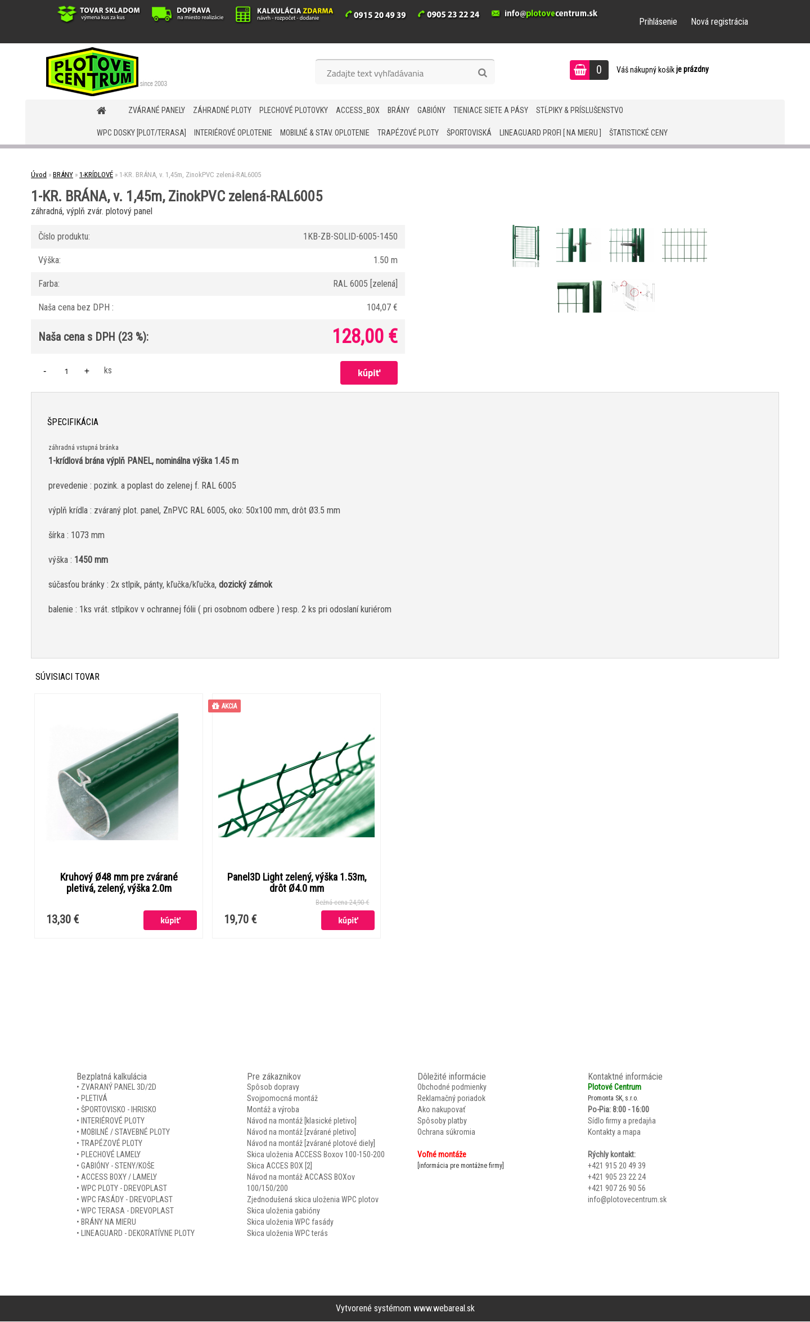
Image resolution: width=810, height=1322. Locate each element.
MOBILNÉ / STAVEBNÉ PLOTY (125, 1132)
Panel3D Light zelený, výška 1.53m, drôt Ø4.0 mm (296, 883)
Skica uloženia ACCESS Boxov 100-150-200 (316, 1154)
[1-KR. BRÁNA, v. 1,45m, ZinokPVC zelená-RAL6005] (527, 224)
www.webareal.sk (444, 1308)
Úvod (39, 174)
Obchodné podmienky (452, 1087)
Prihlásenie (658, 21)
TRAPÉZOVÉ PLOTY (408, 132)
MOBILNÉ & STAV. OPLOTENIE (325, 132)
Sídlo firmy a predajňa (622, 1121)
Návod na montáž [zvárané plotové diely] (311, 1143)
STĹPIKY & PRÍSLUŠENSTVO (579, 110)
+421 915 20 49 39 (617, 1166)
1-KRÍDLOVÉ (96, 174)
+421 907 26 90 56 (617, 1188)
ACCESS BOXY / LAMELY (119, 1177)
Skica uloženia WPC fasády (290, 1222)
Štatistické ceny (638, 132)
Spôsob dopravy (273, 1087)
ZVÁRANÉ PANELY (156, 110)
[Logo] (102, 71)
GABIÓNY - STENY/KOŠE (118, 1166)
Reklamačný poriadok (451, 1098)
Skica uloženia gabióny (283, 1211)
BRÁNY (399, 110)
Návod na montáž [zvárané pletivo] (301, 1132)
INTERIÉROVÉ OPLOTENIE (233, 132)
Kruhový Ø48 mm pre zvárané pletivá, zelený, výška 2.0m (119, 883)
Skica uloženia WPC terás (287, 1233)
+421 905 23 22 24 (617, 1177)
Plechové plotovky (293, 110)
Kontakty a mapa (614, 1132)
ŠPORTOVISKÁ (469, 132)
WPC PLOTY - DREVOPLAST (124, 1188)
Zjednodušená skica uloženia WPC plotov (313, 1199)
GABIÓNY (431, 110)
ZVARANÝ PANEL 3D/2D (118, 1087)
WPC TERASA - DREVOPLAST (127, 1211)
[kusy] (66, 371)
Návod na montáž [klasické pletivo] (302, 1121)
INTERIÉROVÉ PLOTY (113, 1121)
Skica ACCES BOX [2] (279, 1166)
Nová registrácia (719, 21)
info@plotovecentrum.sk (627, 1199)
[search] (482, 73)
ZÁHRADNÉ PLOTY (222, 110)
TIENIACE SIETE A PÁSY (490, 110)
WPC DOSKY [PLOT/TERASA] (141, 132)
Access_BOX (358, 110)
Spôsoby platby (442, 1121)
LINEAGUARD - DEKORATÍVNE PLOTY (138, 1233)
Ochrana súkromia (446, 1132)
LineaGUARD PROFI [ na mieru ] (550, 132)
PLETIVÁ (94, 1098)
